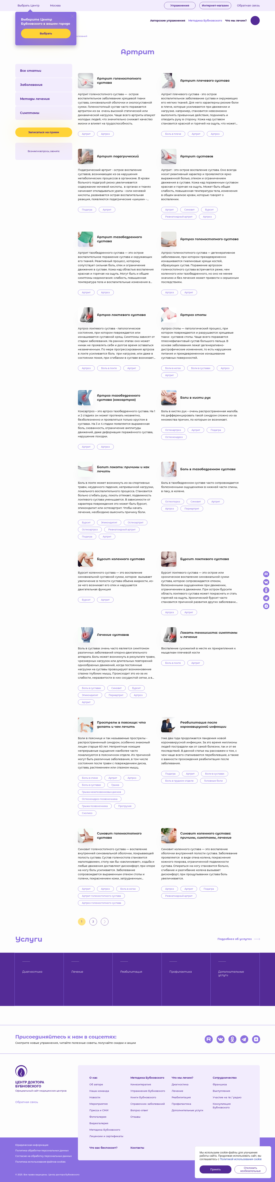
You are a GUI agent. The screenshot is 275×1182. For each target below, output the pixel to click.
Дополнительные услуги (187, 1110)
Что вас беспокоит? (103, 1147)
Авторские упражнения (167, 20)
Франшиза (220, 1084)
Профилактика (181, 1103)
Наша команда (99, 1090)
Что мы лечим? (236, 20)
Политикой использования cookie (241, 1159)
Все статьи (30, 71)
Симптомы (29, 113)
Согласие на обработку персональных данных (43, 1156)
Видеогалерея (98, 1123)
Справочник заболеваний (147, 1103)
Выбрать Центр (31, 5)
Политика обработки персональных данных (42, 1150)
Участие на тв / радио (227, 1097)
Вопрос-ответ (139, 1110)
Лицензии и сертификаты (106, 1136)
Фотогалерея (97, 1116)
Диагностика (180, 1084)
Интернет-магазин (215, 5)
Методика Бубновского (205, 20)
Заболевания (31, 85)
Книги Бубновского (143, 1097)
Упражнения (179, 5)
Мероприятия (98, 1103)
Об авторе (96, 1084)
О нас (93, 1077)
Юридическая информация (31, 1145)
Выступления (221, 1090)
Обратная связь (248, 5)
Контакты (137, 1147)
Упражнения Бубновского (147, 1090)
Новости (94, 1097)
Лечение (177, 1090)
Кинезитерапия (140, 1084)
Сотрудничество (225, 1077)
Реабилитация (181, 1097)
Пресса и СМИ (98, 1110)
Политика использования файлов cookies (40, 1161)
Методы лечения (35, 99)
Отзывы (135, 1116)
